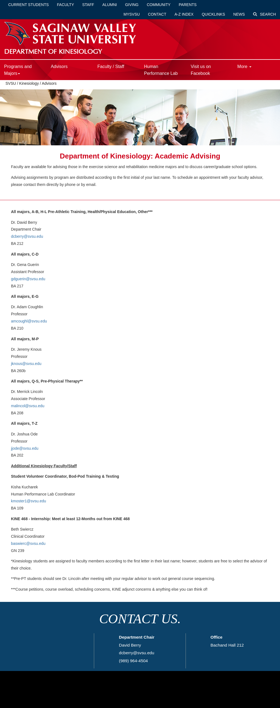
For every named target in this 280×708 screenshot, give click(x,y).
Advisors (59, 66)
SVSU (10, 83)
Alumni (109, 4)
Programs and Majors (18, 70)
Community (158, 4)
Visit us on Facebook (201, 70)
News (239, 14)
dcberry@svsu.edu (27, 236)
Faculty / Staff (110, 66)
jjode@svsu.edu (24, 448)
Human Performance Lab (161, 70)
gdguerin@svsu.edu (28, 279)
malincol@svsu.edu (27, 406)
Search (264, 14)
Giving (132, 4)
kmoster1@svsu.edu (28, 501)
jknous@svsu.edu (26, 363)
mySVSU (132, 14)
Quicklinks (213, 14)
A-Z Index (184, 14)
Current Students (28, 4)
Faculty (65, 4)
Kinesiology (29, 83)
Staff (88, 4)
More (244, 66)
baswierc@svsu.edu (28, 543)
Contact (157, 14)
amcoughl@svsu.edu (29, 321)
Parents (188, 4)
